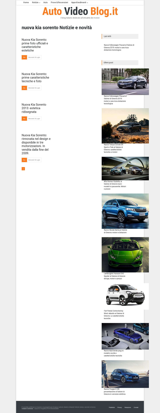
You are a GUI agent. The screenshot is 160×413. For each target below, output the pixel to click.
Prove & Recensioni (59, 2)
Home (26, 2)
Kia (24, 57)
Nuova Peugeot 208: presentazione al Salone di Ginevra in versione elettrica (114, 391)
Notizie (35, 2)
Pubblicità (112, 407)
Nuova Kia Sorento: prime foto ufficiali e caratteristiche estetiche (35, 45)
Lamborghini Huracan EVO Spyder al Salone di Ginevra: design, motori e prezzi (114, 276)
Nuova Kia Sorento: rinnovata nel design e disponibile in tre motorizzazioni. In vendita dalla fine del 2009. (36, 144)
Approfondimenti (78, 2)
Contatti (136, 407)
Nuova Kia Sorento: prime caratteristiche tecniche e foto (35, 77)
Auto (45, 2)
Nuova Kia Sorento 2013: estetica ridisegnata (34, 108)
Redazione (128, 407)
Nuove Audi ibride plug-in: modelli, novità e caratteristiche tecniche (114, 353)
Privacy (119, 407)
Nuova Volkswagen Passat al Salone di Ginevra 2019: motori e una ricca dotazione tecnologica (119, 47)
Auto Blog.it (80, 11)
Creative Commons (27, 408)
